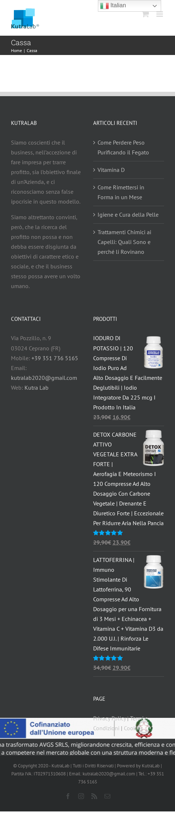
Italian (113, 5)
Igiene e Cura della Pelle (128, 214)
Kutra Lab (36, 387)
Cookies (133, 728)
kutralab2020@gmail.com (44, 377)
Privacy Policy (109, 718)
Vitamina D (111, 169)
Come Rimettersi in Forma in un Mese (121, 192)
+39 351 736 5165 (54, 358)
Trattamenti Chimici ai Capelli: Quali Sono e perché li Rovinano (124, 241)
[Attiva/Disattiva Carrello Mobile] (145, 14)
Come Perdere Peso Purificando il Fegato (123, 147)
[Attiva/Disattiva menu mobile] (160, 14)
